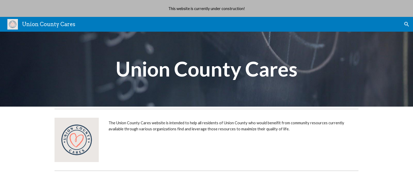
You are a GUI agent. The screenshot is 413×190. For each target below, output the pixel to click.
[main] (206, 69)
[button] (406, 24)
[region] (206, 8)
